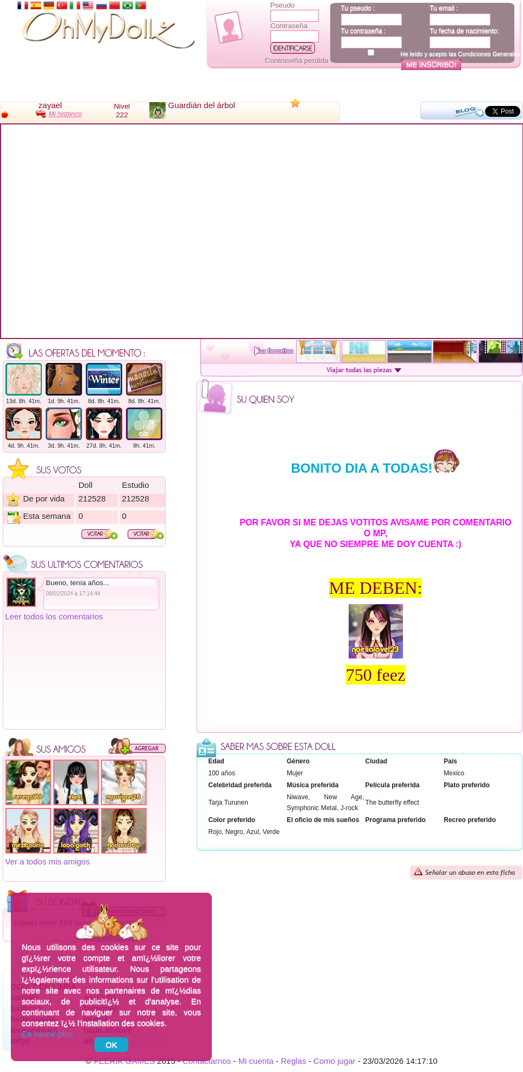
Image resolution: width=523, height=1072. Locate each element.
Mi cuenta (256, 1060)
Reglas (293, 1060)
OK (111, 1044)
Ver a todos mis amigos (47, 861)
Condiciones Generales (489, 54)
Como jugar (334, 1060)
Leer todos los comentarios (54, 616)
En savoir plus (47, 1033)
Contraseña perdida (297, 61)
